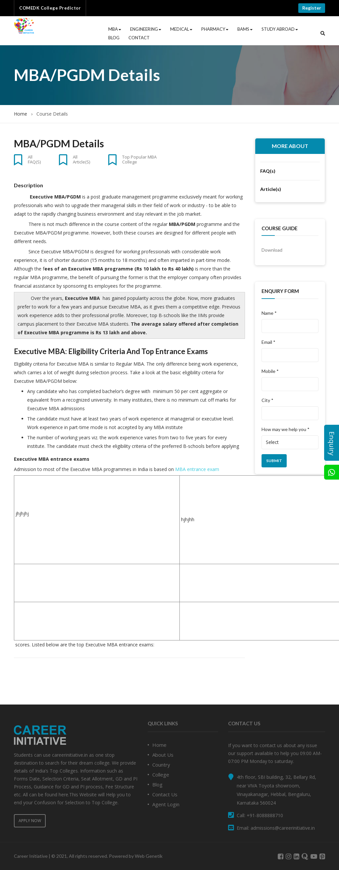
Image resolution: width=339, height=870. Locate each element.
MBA (114, 29)
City (267, 400)
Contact (139, 37)
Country (161, 764)
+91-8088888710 (265, 815)
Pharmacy (214, 29)
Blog (114, 37)
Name (269, 313)
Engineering (145, 29)
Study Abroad (280, 29)
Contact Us (164, 794)
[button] (322, 33)
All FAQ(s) (34, 159)
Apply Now (30, 820)
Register (311, 8)
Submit (274, 460)
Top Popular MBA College (139, 159)
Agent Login (165, 804)
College (160, 774)
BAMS (245, 29)
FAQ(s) (267, 171)
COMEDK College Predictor (50, 8)
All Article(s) (81, 159)
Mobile (270, 371)
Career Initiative (31, 856)
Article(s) (270, 189)
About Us (162, 754)
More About (290, 146)
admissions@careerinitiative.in (283, 828)
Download (272, 250)
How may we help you (286, 429)
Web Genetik (149, 856)
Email (268, 342)
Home (20, 114)
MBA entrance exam (197, 469)
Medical (181, 29)
